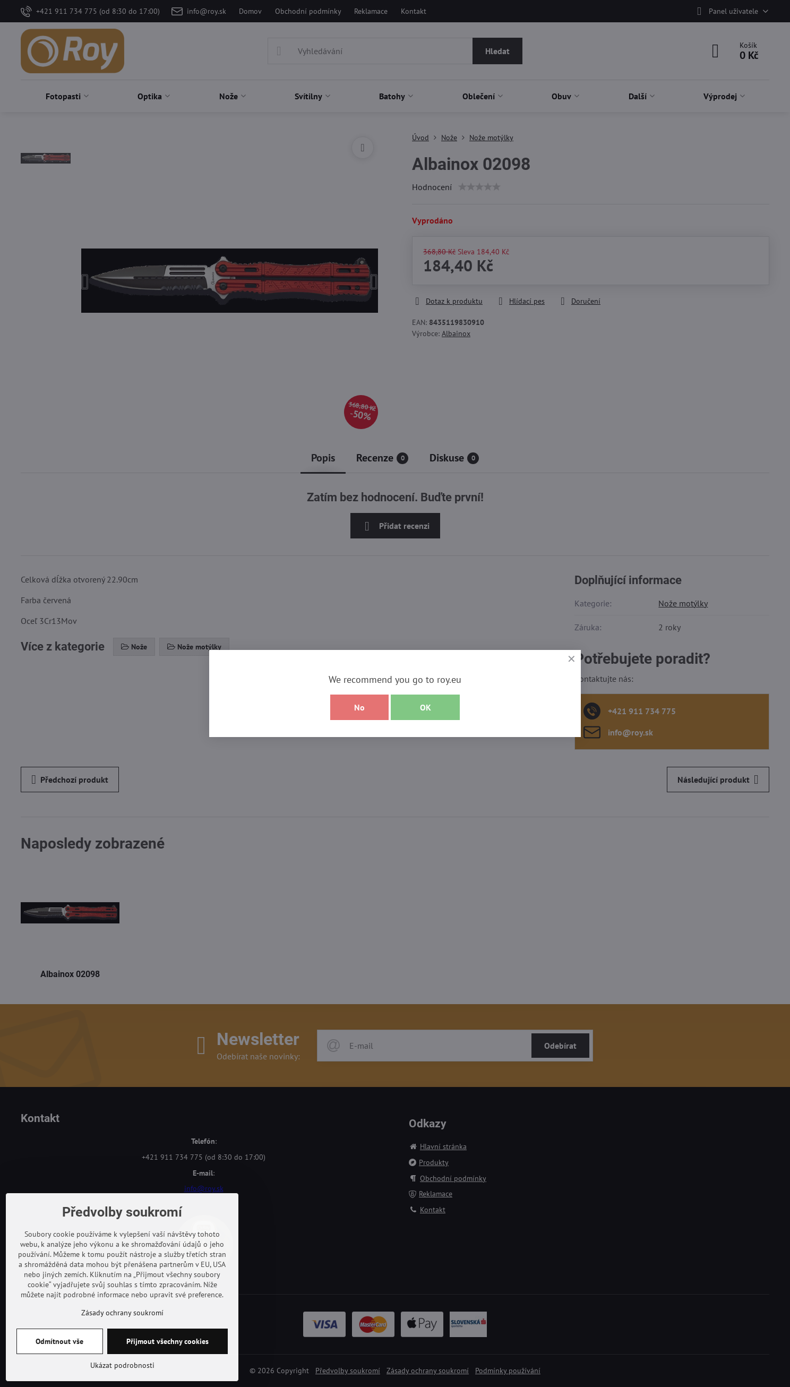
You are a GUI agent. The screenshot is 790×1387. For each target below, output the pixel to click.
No (359, 707)
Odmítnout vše (59, 1341)
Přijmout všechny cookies (167, 1341)
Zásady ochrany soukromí (122, 1312)
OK (425, 707)
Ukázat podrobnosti (122, 1365)
